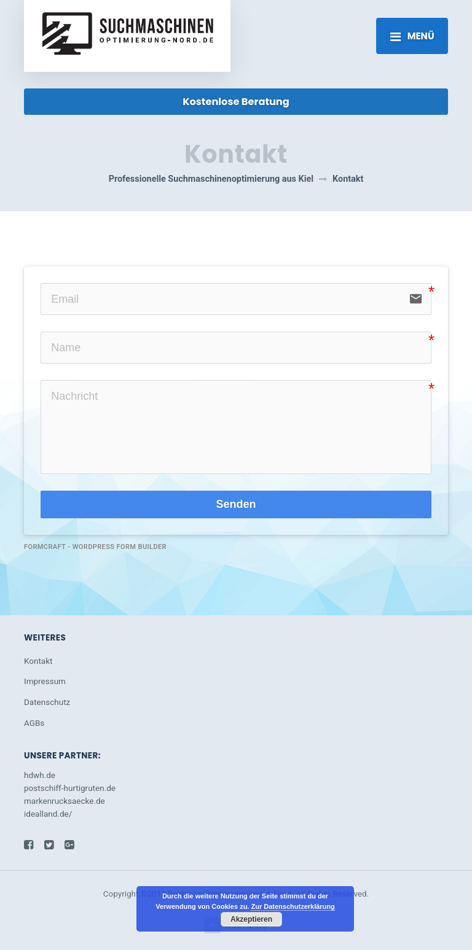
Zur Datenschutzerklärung (292, 906)
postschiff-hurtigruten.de (70, 788)
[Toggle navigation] (412, 35)
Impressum (45, 681)
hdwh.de (39, 775)
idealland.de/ (48, 814)
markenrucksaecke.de (64, 801)
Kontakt (38, 661)
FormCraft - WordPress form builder (95, 547)
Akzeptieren (251, 919)
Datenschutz (47, 702)
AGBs (34, 723)
